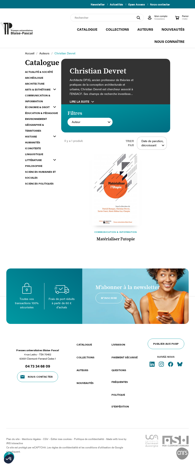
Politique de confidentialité (89, 439)
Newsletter (95, 4)
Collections (85, 357)
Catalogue (84, 344)
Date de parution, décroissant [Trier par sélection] (153, 143)
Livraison (118, 344)
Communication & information (115, 231)
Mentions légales (31, 439)
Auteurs (82, 370)
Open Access (135, 4)
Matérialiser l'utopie (116, 239)
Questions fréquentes (119, 376)
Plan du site (13, 439)
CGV (45, 439)
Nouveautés (85, 383)
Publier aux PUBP (166, 343)
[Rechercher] (107, 17)
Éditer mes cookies (61, 439)
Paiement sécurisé (124, 357)
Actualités (114, 4)
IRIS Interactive (14, 443)
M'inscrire (109, 298)
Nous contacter (160, 4)
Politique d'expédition (120, 400)
